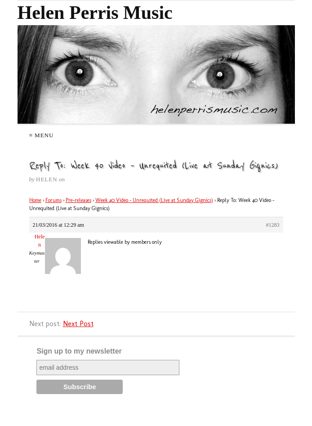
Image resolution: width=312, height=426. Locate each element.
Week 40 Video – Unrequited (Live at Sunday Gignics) (154, 200)
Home (35, 200)
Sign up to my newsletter (78, 351)
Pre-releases (78, 200)
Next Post (78, 323)
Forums (53, 200)
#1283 (273, 225)
